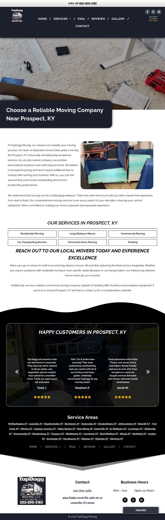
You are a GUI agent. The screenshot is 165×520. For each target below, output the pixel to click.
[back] (17, 371)
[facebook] (147, 12)
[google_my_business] (159, 12)
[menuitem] (43, 18)
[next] (148, 371)
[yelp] (153, 12)
